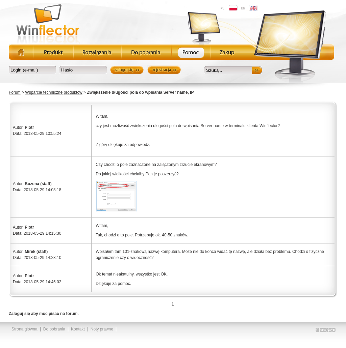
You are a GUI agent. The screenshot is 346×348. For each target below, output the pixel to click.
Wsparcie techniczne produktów (53, 92)
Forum (15, 92)
